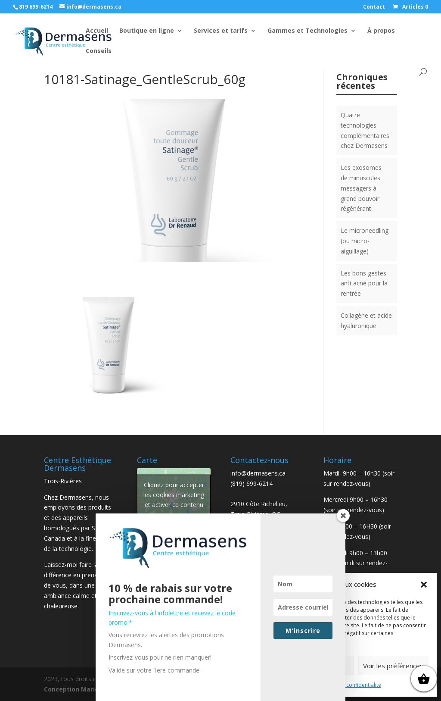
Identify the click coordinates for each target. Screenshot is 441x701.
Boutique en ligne (146, 31)
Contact (374, 7)
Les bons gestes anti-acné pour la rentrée (364, 283)
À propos (381, 31)
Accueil (97, 31)
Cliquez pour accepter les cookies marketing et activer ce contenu (173, 495)
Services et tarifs (221, 31)
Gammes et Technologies (307, 31)
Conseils (99, 51)
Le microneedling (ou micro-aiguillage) (364, 240)
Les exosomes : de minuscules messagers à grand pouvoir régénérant (363, 188)
